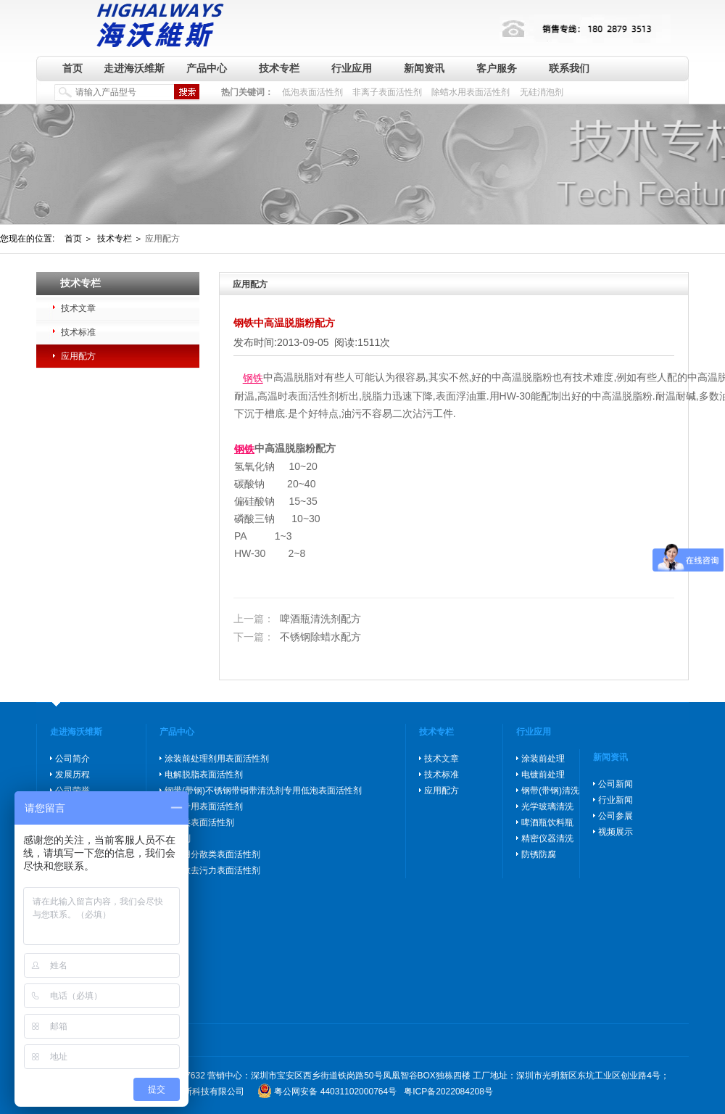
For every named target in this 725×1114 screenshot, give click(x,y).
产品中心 (206, 68)
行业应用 (351, 68)
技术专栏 (279, 68)
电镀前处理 (543, 775)
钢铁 (253, 378)
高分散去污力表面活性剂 (212, 870)
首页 (72, 68)
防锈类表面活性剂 (199, 822)
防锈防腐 (538, 854)
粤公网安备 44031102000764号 (335, 1091)
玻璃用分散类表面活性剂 (212, 854)
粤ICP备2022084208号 (448, 1091)
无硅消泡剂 (541, 92)
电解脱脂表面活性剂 (204, 775)
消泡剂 (178, 838)
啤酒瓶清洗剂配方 (297, 618)
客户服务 (496, 68)
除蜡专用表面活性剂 (204, 806)
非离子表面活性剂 (387, 92)
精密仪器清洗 (547, 838)
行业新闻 (615, 800)
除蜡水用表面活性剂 (470, 92)
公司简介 (72, 759)
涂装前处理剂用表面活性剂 (217, 759)
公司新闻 (615, 784)
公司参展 (615, 816)
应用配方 (78, 356)
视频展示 (615, 832)
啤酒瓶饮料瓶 (547, 822)
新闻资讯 (424, 68)
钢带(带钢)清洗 (550, 790)
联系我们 (569, 68)
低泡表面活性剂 (312, 92)
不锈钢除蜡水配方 (297, 637)
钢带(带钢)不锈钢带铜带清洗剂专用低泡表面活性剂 (263, 790)
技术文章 (78, 308)
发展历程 (72, 775)
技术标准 (78, 332)
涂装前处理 (543, 759)
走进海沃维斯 (134, 68)
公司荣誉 (72, 790)
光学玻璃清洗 (547, 806)
